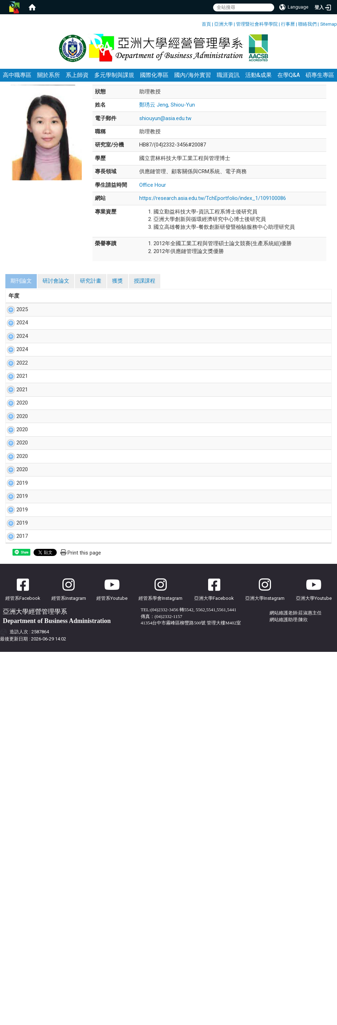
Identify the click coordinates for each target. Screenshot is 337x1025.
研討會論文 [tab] (55, 288)
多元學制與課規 (114, 82)
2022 (14, 424)
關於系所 (48, 82)
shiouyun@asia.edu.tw (165, 126)
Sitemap (328, 24)
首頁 (206, 24)
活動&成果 (258, 82)
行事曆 (288, 24)
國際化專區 (154, 82)
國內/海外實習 (192, 82)
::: (199, 23)
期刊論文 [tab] (21, 288)
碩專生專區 (320, 82)
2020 (14, 494)
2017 (14, 735)
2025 (14, 317)
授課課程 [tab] (144, 288)
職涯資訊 (228, 82)
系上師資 (77, 82)
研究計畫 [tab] (90, 288)
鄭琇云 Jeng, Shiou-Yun (167, 112)
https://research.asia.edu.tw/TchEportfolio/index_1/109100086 (212, 206)
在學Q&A (288, 82)
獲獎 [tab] (117, 288)
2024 (14, 345)
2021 (14, 445)
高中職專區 (17, 82)
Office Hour (152, 192)
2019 (14, 620)
